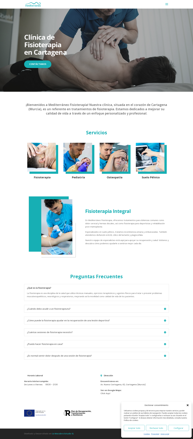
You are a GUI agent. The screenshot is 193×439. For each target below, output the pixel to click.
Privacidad (155, 434)
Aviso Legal (165, 434)
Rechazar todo (156, 428)
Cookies (147, 434)
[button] (187, 405)
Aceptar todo (134, 428)
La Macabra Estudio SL (63, 433)
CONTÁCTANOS (37, 64)
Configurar (178, 428)
